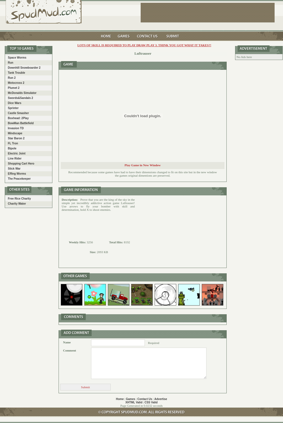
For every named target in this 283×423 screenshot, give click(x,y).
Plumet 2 (14, 87)
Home (120, 399)
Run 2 (12, 77)
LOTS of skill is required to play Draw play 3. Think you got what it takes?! (144, 45)
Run (10, 62)
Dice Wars (14, 103)
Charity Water (17, 203)
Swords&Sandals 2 (20, 98)
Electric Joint (16, 153)
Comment (69, 350)
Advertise (160, 399)
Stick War (14, 168)
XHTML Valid (134, 402)
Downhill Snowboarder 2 (24, 67)
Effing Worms (17, 173)
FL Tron (13, 143)
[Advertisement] (181, 232)
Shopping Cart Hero (21, 163)
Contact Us (144, 399)
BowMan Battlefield (21, 123)
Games (130, 399)
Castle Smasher (18, 113)
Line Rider (15, 158)
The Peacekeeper (19, 178)
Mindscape (15, 133)
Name (67, 342)
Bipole (12, 148)
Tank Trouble (16, 72)
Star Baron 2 (16, 138)
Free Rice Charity (19, 198)
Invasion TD (16, 128)
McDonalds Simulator (22, 92)
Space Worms (17, 57)
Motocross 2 (16, 82)
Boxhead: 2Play (18, 118)
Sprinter (13, 108)
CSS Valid (151, 402)
